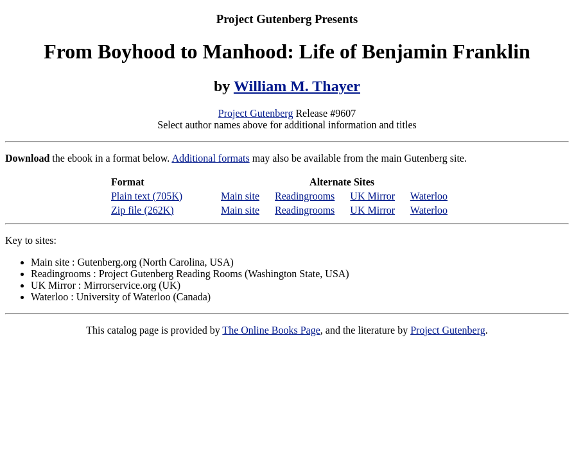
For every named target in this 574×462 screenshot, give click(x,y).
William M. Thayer (297, 86)
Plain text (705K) (146, 196)
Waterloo (429, 196)
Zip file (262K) (142, 210)
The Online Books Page (271, 330)
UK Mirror (372, 196)
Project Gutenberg (255, 113)
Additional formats (210, 158)
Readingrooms (305, 196)
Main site (240, 196)
